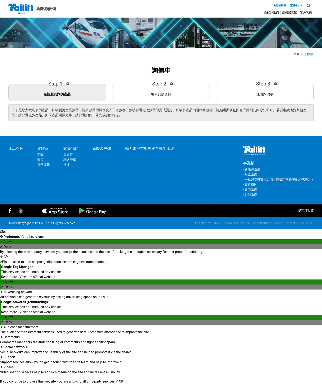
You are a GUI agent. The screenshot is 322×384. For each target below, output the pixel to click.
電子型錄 (43, 165)
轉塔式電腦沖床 (287, 179)
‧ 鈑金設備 (250, 174)
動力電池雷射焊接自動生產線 (149, 148)
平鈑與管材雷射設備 (259, 179)
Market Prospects (285, 223)
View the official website (37, 277)
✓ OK (119, 381)
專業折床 (307, 179)
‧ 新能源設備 (251, 169)
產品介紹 (15, 148)
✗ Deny (5, 247)
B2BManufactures (259, 223)
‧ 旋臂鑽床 (250, 184)
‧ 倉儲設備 (250, 189)
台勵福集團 (279, 5)
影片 (40, 160)
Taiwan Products (233, 223)
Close (4, 232)
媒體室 (43, 148)
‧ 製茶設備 (250, 194)
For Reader (306, 223)
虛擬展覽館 (289, 12)
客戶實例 (306, 12)
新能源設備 (271, 12)
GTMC (215, 223)
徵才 (66, 165)
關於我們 (71, 148)
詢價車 (309, 54)
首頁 (296, 54)
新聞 (40, 155)
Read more (9, 277)
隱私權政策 (306, 211)
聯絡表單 (69, 160)
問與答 (68, 155)
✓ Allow (6, 242)
